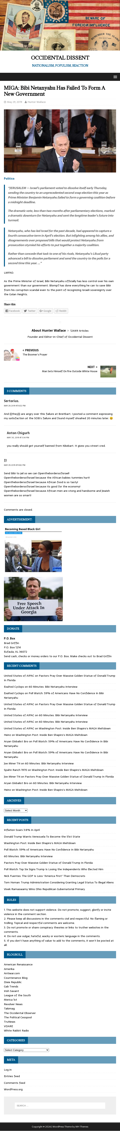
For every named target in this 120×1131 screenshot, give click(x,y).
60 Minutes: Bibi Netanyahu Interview (53, 687)
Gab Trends (11, 986)
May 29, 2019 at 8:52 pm (14, 465)
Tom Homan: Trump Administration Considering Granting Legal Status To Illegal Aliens (59, 882)
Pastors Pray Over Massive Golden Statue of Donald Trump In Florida (69, 776)
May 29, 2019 (14, 102)
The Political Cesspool (18, 1017)
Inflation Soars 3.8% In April (22, 830)
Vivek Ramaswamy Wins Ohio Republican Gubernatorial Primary (44, 889)
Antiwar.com (12, 973)
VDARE (8, 1026)
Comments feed (14, 1083)
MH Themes (81, 1127)
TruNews (9, 1021)
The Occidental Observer (20, 1013)
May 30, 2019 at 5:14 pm (18, 437)
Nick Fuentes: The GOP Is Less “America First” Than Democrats (44, 876)
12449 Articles (79, 330)
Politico (9, 178)
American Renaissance (18, 964)
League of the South (17, 995)
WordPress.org (13, 1089)
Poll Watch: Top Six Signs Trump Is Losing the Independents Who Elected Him (53, 869)
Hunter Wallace (37, 102)
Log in (8, 1069)
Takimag (9, 1008)
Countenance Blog (15, 978)
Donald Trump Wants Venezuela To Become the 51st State (42, 836)
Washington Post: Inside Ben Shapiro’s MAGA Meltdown (75, 728)
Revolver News (13, 1004)
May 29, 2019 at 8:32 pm (15, 405)
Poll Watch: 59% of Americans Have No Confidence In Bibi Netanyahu (49, 849)
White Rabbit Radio (16, 1030)
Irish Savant (11, 991)
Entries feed (12, 1076)
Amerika (9, 969)
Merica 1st (10, 999)
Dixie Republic (13, 982)
